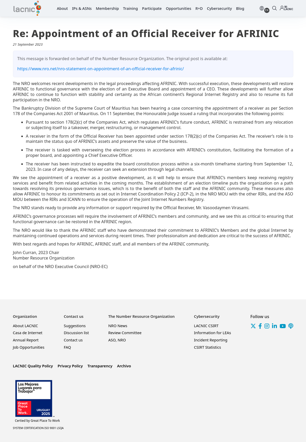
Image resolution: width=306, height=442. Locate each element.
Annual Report (26, 339)
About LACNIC (25, 325)
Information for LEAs (212, 332)
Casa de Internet (28, 332)
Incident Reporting (210, 339)
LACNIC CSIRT (206, 325)
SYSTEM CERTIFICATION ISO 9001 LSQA (38, 428)
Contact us (73, 339)
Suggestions (75, 325)
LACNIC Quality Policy (33, 365)
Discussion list (76, 332)
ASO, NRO (117, 339)
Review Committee (124, 332)
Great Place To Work (37, 420)
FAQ (67, 347)
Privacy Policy (70, 365)
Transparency (99, 365)
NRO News (117, 325)
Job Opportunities (29, 347)
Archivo (124, 365)
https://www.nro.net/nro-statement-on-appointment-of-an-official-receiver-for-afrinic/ (100, 69)
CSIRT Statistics (207, 347)
